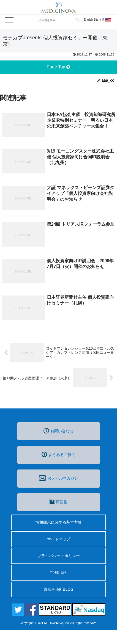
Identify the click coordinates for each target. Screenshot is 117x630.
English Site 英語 (97, 19)
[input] (57, 20)
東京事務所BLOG (58, 589)
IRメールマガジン (58, 478)
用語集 (58, 501)
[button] (77, 19)
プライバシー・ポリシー (58, 556)
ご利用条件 (58, 572)
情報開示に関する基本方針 (59, 522)
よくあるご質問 (58, 454)
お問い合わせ (58, 430)
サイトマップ (58, 539)
